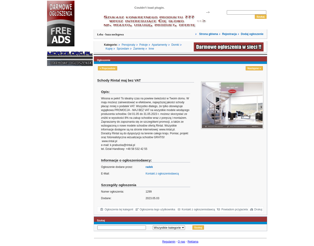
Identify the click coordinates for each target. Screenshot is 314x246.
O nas (181, 241)
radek (149, 167)
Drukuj (258, 209)
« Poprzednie (107, 68)
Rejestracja (229, 34)
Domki (175, 44)
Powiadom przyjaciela (234, 209)
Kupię (109, 48)
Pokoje (143, 44)
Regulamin (168, 241)
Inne (151, 48)
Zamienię (139, 48)
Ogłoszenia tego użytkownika (157, 209)
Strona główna (208, 34)
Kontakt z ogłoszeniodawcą (162, 173)
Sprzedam (123, 48)
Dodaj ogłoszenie (252, 34)
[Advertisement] (60, 138)
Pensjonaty (128, 44)
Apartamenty (159, 44)
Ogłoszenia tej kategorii (119, 209)
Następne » (254, 68)
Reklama (192, 241)
